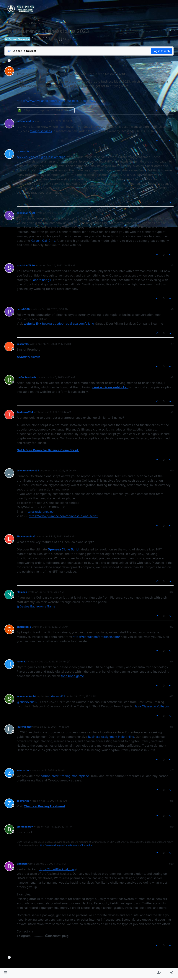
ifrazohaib (23, 151)
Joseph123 (23, 343)
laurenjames (24, 726)
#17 (172, 770)
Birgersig (22, 863)
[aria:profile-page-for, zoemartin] (9, 772)
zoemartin (23, 770)
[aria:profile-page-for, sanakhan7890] (9, 215)
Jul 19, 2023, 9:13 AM (55, 626)
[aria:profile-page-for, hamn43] (9, 664)
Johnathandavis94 (28, 470)
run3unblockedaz (27, 377)
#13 (171, 626)
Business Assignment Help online (111, 736)
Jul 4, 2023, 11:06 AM (63, 470)
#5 (172, 265)
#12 (171, 591)
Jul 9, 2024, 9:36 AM (53, 770)
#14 (171, 661)
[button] (5, 973)
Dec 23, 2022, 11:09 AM (61, 212)
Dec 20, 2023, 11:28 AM (52, 661)
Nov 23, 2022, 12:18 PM (59, 121)
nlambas (22, 591)
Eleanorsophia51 (26, 536)
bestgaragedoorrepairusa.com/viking (68, 323)
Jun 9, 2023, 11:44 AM (58, 412)
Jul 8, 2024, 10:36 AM (56, 726)
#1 (172, 68)
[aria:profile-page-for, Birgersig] (9, 866)
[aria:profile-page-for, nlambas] (9, 594)
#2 (172, 121)
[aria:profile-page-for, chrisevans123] (9, 71)
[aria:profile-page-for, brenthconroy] (9, 829)
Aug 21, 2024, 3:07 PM (53, 863)
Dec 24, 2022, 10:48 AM (61, 265)
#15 (171, 696)
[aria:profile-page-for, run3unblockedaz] (9, 379)
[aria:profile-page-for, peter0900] (9, 311)
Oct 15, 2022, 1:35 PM (59, 68)
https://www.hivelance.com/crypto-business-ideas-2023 (56, 101)
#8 (172, 377)
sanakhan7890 (26, 212)
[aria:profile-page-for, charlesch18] (9, 629)
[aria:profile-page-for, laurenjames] (9, 729)
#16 (171, 726)
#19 (171, 826)
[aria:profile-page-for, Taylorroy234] (9, 414)
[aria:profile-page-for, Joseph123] (9, 346)
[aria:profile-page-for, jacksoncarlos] (9, 123)
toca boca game (72, 676)
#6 (172, 309)
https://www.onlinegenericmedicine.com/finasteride (65, 845)
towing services (41, 131)
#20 (171, 863)
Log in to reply (161, 51)
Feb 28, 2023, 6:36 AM (55, 309)
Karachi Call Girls (43, 240)
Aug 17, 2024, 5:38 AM (54, 800)
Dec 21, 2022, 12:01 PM (54, 151)
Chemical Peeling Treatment (44, 806)
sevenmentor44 (26, 696)
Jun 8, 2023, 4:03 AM (62, 377)
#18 (171, 800)
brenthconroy (25, 826)
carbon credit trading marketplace (65, 776)
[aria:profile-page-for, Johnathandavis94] (9, 473)
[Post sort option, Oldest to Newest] (22, 51)
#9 (172, 412)
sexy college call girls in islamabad (41, 157)
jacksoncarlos (25, 121)
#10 (171, 470)
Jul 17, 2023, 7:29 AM (51, 591)
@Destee (23, 606)
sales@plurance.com (41, 511)
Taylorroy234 (25, 412)
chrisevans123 (25, 68)
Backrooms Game (42, 606)
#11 (172, 536)
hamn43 (22, 661)
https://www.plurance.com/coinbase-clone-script (63, 516)
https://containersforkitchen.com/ (96, 637)
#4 (172, 212)
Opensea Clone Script (63, 549)
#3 (172, 151)
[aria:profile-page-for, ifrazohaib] (9, 154)
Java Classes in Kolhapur (151, 706)
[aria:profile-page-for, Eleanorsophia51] (9, 539)
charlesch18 (24, 626)
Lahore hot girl (42, 280)
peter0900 (23, 309)
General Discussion (17, 39)
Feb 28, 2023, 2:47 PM (54, 343)
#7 (172, 343)
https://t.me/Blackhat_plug (57, 869)
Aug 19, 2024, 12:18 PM (58, 826)
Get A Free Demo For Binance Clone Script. (48, 450)
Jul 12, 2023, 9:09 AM (61, 536)
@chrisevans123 (28, 702)
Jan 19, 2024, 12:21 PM (82, 696)
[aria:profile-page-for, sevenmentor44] (9, 698)
